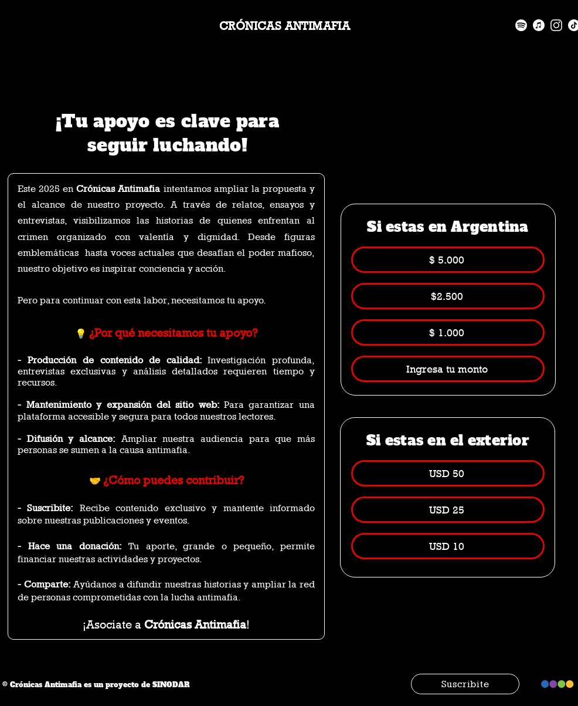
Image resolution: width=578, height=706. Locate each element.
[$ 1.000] (448, 332)
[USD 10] (448, 546)
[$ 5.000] (448, 259)
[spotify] (521, 25)
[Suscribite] (465, 684)
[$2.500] (448, 296)
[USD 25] (448, 509)
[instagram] (556, 25)
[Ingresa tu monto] (448, 369)
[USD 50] (448, 473)
